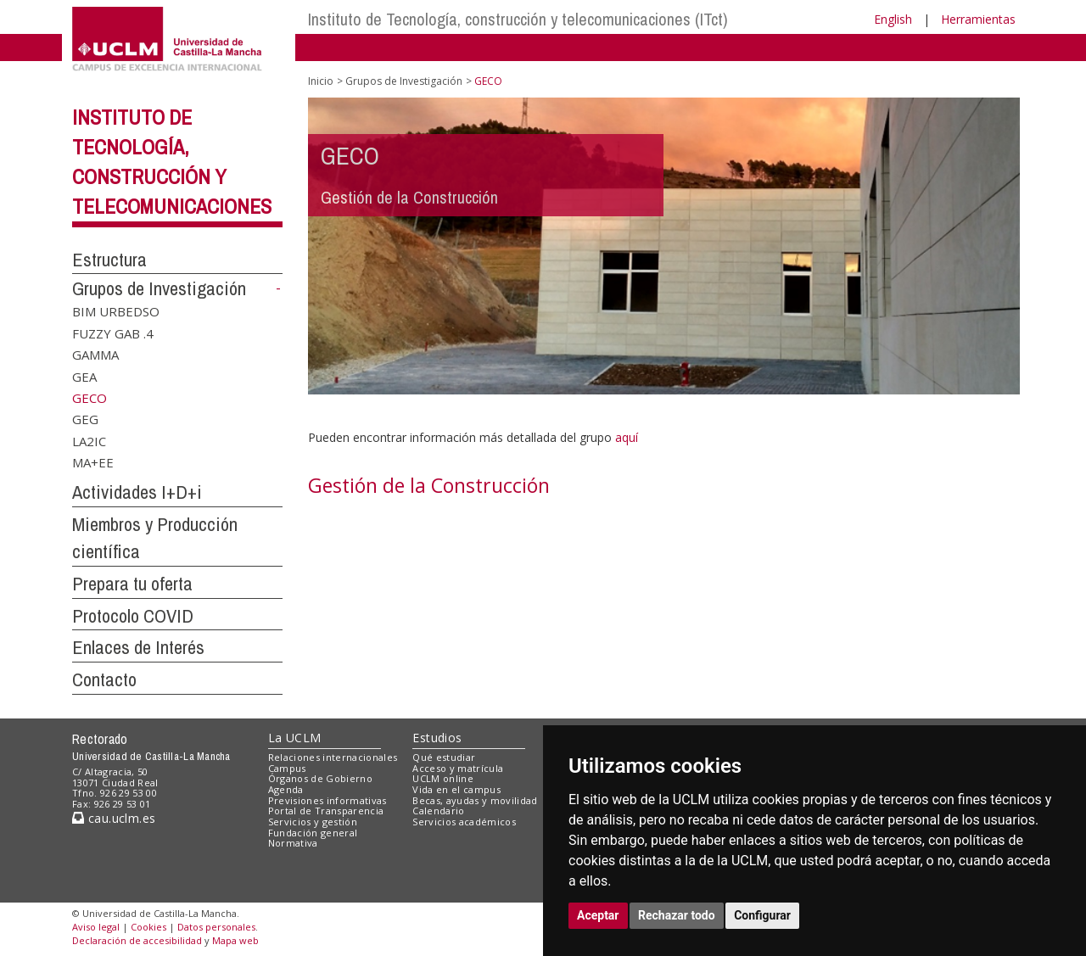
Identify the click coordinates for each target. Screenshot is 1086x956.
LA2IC (89, 440)
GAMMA (95, 354)
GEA (84, 375)
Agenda (286, 789)
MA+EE (93, 462)
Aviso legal (96, 926)
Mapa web (235, 940)
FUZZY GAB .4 (113, 332)
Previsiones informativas (327, 800)
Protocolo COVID (132, 616)
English (893, 19)
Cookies (148, 926)
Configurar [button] (762, 915)
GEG (85, 419)
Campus (287, 768)
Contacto (104, 679)
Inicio (320, 81)
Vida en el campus (456, 789)
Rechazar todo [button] (676, 915)
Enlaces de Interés (138, 647)
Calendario (438, 810)
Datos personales (216, 926)
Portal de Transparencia (326, 810)
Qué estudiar (443, 757)
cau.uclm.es (113, 818)
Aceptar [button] (598, 915)
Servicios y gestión (312, 821)
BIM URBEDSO (116, 311)
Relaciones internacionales (333, 757)
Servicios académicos (464, 821)
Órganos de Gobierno (320, 778)
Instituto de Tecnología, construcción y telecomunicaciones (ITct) (518, 19)
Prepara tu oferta (132, 583)
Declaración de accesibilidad (137, 940)
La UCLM (295, 738)
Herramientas (978, 19)
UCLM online (442, 778)
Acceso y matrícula (457, 768)
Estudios (437, 738)
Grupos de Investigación (159, 288)
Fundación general (313, 832)
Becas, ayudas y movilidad (474, 800)
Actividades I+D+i (137, 492)
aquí (626, 437)
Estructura (109, 259)
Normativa (293, 842)
